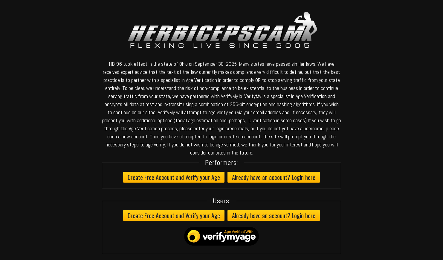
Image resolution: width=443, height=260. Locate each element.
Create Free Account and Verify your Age (174, 177)
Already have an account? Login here (273, 177)
